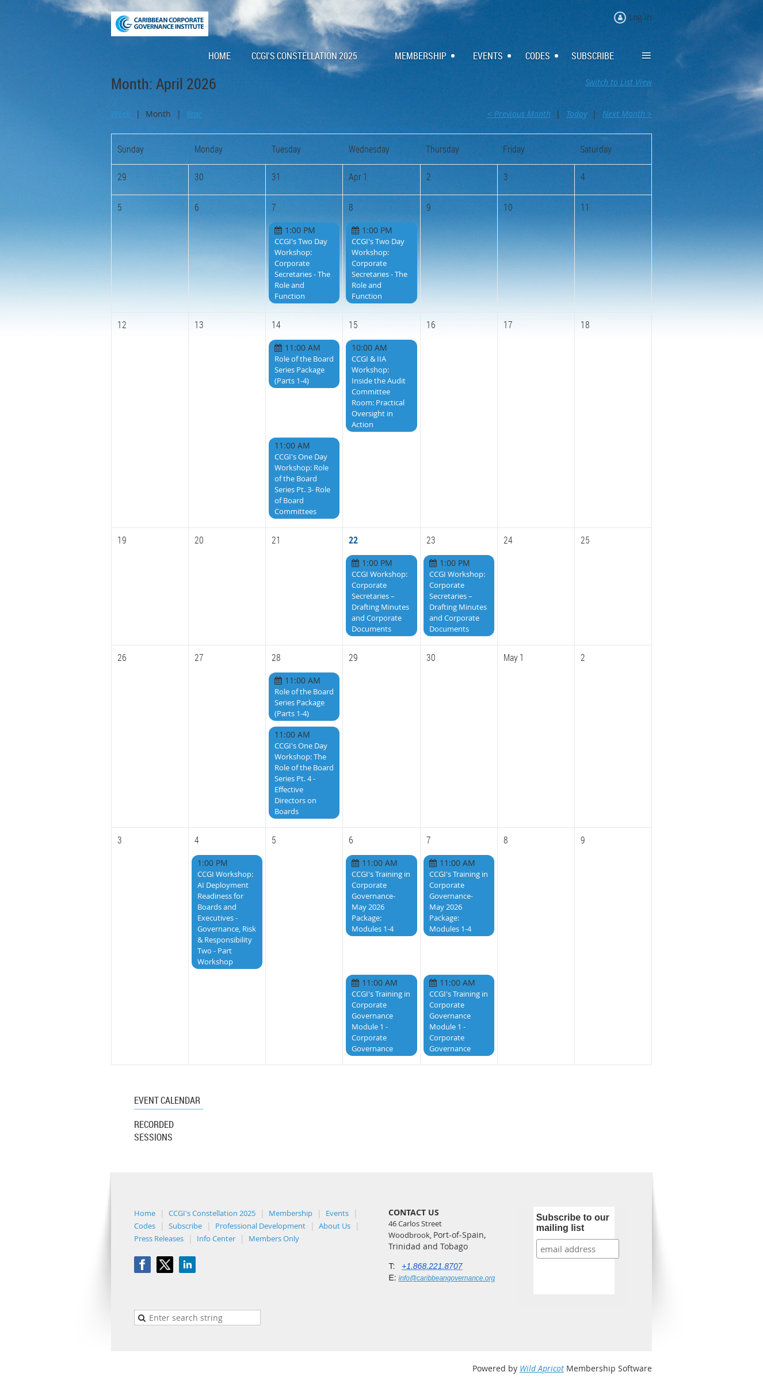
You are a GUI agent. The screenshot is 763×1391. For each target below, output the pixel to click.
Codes (144, 1226)
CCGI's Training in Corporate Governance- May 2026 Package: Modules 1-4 (381, 901)
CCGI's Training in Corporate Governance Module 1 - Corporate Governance (381, 1021)
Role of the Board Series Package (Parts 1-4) (304, 370)
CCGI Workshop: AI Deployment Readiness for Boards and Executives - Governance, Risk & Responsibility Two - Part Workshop (226, 918)
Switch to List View (618, 82)
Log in (640, 17)
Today (576, 113)
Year (194, 113)
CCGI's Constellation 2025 (212, 1213)
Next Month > (627, 113)
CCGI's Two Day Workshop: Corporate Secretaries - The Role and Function (302, 268)
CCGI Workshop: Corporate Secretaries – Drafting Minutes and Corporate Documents (380, 601)
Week (120, 113)
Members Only (274, 1238)
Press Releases (159, 1238)
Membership (290, 1213)
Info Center (216, 1238)
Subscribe (185, 1226)
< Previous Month (519, 113)
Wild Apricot (542, 1368)
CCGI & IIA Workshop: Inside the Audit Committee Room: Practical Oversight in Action (379, 392)
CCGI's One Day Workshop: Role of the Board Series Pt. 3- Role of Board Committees (302, 483)
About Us (334, 1226)
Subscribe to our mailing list (572, 1223)
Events (337, 1213)
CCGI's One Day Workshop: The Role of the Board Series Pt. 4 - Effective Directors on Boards (304, 778)
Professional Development (260, 1226)
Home (144, 1213)
